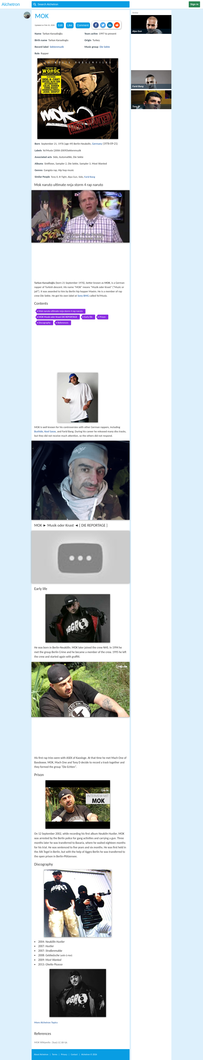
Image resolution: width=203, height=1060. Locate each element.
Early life (88, 316)
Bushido (38, 431)
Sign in (194, 4)
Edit (60, 25)
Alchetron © (89, 1054)
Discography (45, 322)
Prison (102, 316)
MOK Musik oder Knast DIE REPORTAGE (58, 316)
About (41, 1054)
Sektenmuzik (57, 46)
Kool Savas (50, 431)
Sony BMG (83, 295)
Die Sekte (105, 46)
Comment (83, 25)
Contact (74, 1054)
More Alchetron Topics (46, 1022)
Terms (54, 1054)
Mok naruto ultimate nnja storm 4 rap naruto (61, 311)
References (62, 322)
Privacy (64, 1054)
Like (69, 25)
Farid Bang (89, 176)
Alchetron (11, 4)
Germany (97, 143)
